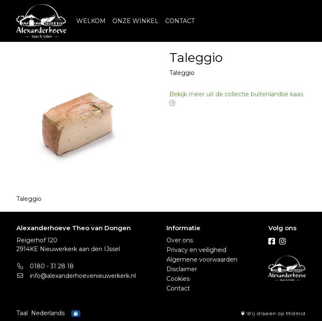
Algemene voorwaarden (201, 259)
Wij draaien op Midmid (273, 313)
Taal (22, 313)
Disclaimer (181, 269)
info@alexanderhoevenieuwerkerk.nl (76, 276)
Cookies (178, 278)
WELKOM (91, 21)
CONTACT (180, 21)
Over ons (179, 240)
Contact (178, 288)
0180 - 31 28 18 (45, 266)
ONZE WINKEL (135, 21)
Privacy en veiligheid (196, 250)
